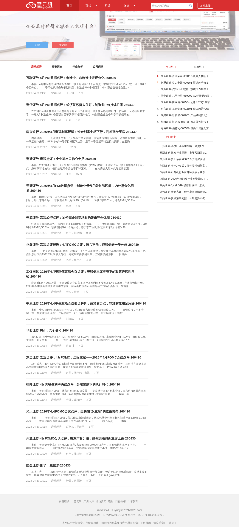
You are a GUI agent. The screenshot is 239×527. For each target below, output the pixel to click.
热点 (88, 5)
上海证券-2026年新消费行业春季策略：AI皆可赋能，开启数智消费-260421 (184, 178)
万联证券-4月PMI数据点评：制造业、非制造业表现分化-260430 (71, 78)
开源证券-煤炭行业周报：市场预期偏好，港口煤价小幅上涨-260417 (184, 152)
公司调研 (98, 66)
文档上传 (205, 5)
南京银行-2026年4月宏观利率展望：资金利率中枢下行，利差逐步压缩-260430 (81, 132)
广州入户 (88, 501)
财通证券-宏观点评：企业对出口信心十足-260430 (61, 159)
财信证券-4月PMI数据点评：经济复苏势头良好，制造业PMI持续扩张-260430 (80, 105)
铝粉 (110, 501)
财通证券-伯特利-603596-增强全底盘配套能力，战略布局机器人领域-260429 (186, 128)
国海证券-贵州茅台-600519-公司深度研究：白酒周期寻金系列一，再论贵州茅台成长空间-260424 (184, 159)
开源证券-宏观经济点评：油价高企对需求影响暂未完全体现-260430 (73, 217)
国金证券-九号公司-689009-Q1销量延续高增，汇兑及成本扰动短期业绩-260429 (186, 95)
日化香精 (120, 501)
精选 (108, 5)
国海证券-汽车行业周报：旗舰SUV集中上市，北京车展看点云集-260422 (186, 89)
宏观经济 (36, 66)
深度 (127, 5)
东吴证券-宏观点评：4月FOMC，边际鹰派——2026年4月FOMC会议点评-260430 (83, 357)
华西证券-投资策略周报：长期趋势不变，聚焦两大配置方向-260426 (184, 198)
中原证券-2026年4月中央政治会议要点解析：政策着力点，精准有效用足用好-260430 (86, 303)
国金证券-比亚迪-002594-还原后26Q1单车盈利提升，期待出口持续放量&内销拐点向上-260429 (186, 102)
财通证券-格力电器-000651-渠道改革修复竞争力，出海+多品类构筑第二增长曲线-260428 (186, 82)
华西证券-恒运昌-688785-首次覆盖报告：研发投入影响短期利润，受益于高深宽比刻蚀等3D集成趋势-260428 (186, 121)
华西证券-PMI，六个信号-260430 (49, 330)
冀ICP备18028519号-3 (151, 514)
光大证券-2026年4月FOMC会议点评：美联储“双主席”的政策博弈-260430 (78, 411)
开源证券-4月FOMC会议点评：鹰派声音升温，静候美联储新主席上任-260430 (81, 438)
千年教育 (133, 501)
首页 (69, 5)
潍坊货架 (101, 501)
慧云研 (78, 501)
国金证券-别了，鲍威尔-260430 (48, 465)
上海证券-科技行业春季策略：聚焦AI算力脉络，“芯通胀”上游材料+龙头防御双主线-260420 (184, 146)
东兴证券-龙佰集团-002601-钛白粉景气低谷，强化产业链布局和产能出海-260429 (186, 108)
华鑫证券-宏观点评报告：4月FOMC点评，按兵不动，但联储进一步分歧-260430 (82, 244)
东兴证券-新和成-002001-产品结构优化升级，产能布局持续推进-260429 (186, 115)
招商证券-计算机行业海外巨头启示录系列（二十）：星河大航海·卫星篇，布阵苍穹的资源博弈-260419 (184, 172)
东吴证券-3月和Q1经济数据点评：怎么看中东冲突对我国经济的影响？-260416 (184, 185)
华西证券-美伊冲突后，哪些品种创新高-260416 (184, 165)
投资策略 (57, 66)
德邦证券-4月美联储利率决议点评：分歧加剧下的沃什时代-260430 (73, 384)
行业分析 (77, 66)
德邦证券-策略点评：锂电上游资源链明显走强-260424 (184, 191)
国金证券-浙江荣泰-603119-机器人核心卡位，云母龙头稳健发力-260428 (186, 76)
